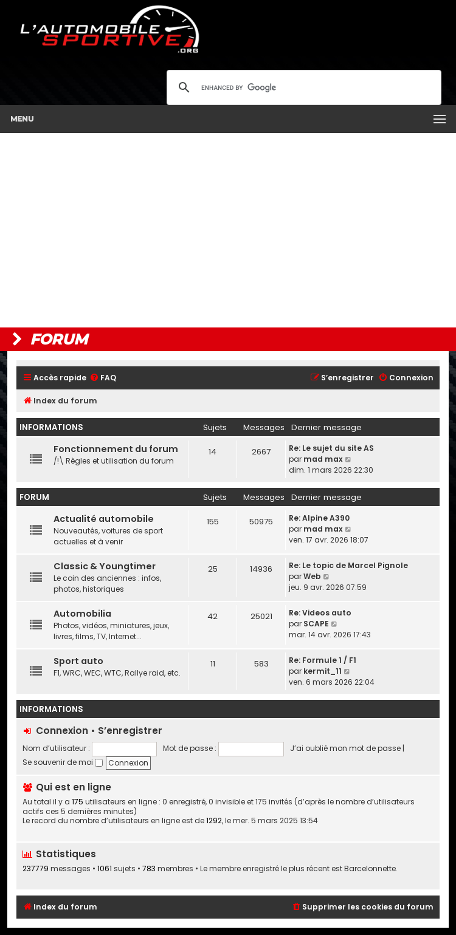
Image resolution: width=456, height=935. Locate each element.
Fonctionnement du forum (116, 449)
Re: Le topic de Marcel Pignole (348, 565)
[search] (302, 87)
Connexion (62, 730)
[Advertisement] (228, 230)
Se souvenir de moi (62, 762)
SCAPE (316, 623)
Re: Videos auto (320, 613)
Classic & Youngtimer (105, 566)
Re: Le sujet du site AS (331, 448)
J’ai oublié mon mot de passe (345, 748)
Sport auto (78, 661)
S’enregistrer (130, 730)
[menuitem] (102, 378)
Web (312, 576)
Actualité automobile (104, 519)
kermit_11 (322, 671)
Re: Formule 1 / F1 (322, 660)
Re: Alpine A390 (319, 518)
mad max (323, 459)
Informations (51, 427)
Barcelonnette (370, 869)
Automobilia (82, 614)
